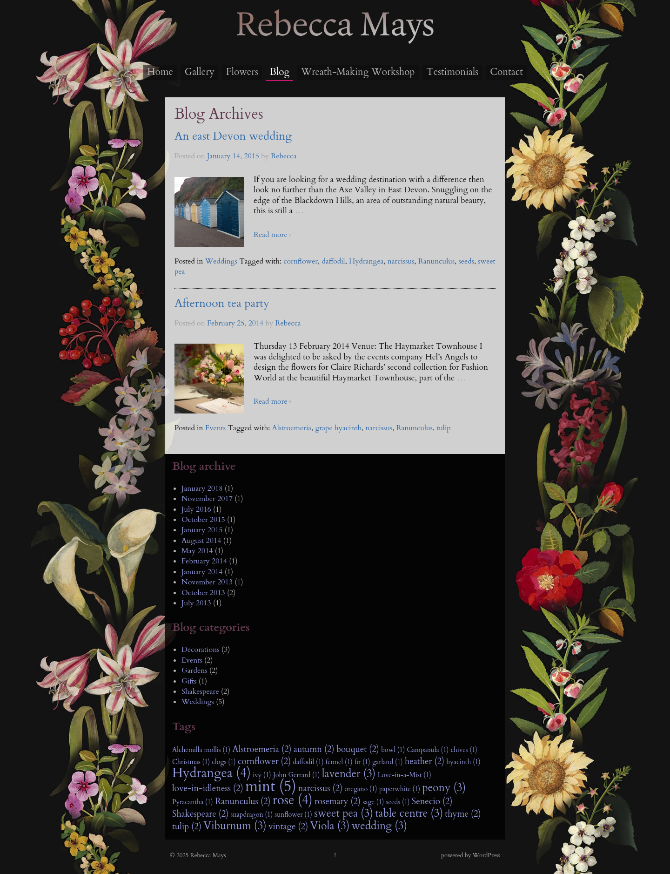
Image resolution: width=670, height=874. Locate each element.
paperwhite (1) (399, 789)
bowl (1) (393, 749)
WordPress (486, 855)
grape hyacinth (338, 428)
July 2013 (196, 603)
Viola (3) (329, 826)
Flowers (242, 72)
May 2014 (197, 551)
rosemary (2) (338, 801)
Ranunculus (436, 261)
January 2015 (201, 530)
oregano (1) (360, 789)
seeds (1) (398, 802)
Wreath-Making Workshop (358, 72)
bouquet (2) (357, 749)
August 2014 (201, 540)
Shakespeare (200, 691)
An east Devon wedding (233, 136)
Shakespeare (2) (200, 814)
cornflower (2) (264, 761)
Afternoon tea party (221, 303)
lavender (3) (349, 773)
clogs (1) (223, 762)
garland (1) (387, 762)
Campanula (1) (428, 749)
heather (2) (424, 761)
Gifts (188, 681)
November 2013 (207, 582)
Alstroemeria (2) (261, 749)
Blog (279, 72)
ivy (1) (262, 775)
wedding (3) (379, 826)
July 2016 (196, 509)
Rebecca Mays (335, 42)
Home (160, 72)
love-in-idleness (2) (207, 788)
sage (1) (373, 802)
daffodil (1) (308, 762)
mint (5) (270, 786)
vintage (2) (288, 826)
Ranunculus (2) (243, 801)
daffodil (333, 261)
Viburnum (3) (235, 826)
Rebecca (283, 156)
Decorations (200, 649)
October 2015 (203, 520)
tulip (443, 428)
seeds (466, 261)
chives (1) (463, 749)
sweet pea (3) (343, 813)
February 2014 (204, 561)
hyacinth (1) (463, 762)
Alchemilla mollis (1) (201, 749)
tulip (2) (186, 826)
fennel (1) (339, 762)
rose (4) (293, 800)
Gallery (199, 72)
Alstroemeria (291, 428)
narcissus (401, 261)
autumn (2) (314, 749)
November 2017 (207, 499)
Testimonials (452, 72)
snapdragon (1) (252, 814)
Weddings (221, 261)
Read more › (272, 235)
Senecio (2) (432, 801)
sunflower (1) (293, 814)
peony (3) (444, 787)
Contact (506, 72)
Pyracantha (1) (192, 802)
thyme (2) (463, 814)
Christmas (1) (191, 762)
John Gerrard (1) (296, 775)
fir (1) (362, 762)
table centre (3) (409, 813)
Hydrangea (366, 261)
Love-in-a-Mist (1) (404, 775)
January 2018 (201, 488)
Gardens (194, 670)
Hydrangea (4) (211, 773)
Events (215, 428)
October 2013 (203, 593)
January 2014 (201, 572)
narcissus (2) (320, 788)
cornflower (300, 261)
